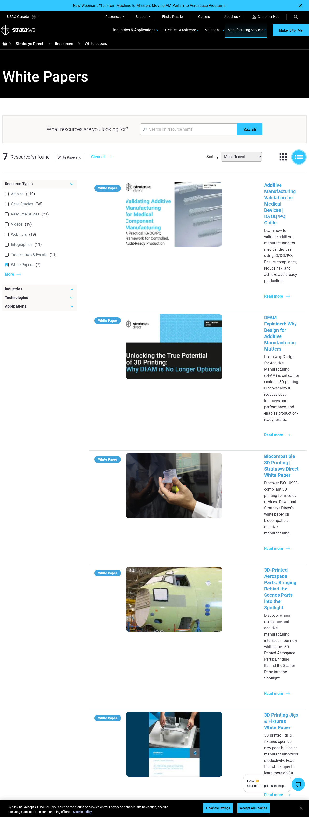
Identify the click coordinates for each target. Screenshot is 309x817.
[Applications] (39, 309)
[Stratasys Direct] (49, 47)
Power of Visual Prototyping (131, 685)
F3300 (216, 677)
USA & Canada (23, 17)
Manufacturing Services (245, 32)
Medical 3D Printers (275, 685)
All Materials (170, 762)
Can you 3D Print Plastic (179, 713)
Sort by (212, 160)
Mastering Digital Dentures (130, 769)
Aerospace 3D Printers (278, 699)
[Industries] (39, 292)
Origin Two (219, 685)
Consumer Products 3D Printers (278, 709)
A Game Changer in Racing (130, 748)
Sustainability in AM (125, 755)
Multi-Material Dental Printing (132, 692)
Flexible (166, 748)
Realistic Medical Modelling (181, 699)
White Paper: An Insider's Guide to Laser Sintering (223, 542)
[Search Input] (188, 133)
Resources (113, 17)
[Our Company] (284, 733)
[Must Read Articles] (183, 669)
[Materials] (183, 733)
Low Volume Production (179, 685)
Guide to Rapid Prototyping (181, 692)
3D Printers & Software (179, 32)
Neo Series (219, 692)
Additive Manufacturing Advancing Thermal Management (231, 488)
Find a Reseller (173, 17)
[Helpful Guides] (133, 669)
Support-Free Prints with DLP (132, 706)
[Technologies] (39, 301)
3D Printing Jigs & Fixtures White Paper (212, 433)
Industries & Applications (134, 32)
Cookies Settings (218, 808)
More (9, 277)
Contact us (269, 748)
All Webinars (119, 776)
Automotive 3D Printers (278, 692)
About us (231, 17)
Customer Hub (265, 17)
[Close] (300, 5)
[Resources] (79, 47)
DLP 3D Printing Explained (180, 720)
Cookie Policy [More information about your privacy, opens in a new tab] (82, 812)
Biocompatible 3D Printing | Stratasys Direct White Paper (230, 315)
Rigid (164, 741)
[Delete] (80, 161)
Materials (212, 32)
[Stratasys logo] (19, 32)
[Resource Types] (39, 187)
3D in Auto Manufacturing (180, 706)
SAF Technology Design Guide (132, 699)
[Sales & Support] (233, 733)
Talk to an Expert (223, 762)
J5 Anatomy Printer (225, 706)
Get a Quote (220, 755)
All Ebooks (118, 713)
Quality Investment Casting (130, 677)
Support (142, 17)
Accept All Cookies (253, 808)
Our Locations (271, 755)
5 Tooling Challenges (176, 677)
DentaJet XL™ (221, 699)
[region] (154, 808)
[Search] (296, 16)
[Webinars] (133, 733)
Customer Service (224, 776)
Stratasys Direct (29, 47)
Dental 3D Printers (274, 677)
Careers (204, 17)
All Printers (219, 713)
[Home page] (3, 47)
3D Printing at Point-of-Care (131, 762)
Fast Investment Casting (128, 741)
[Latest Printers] (233, 669)
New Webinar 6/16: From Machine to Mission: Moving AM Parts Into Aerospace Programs (149, 5)
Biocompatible (171, 755)
